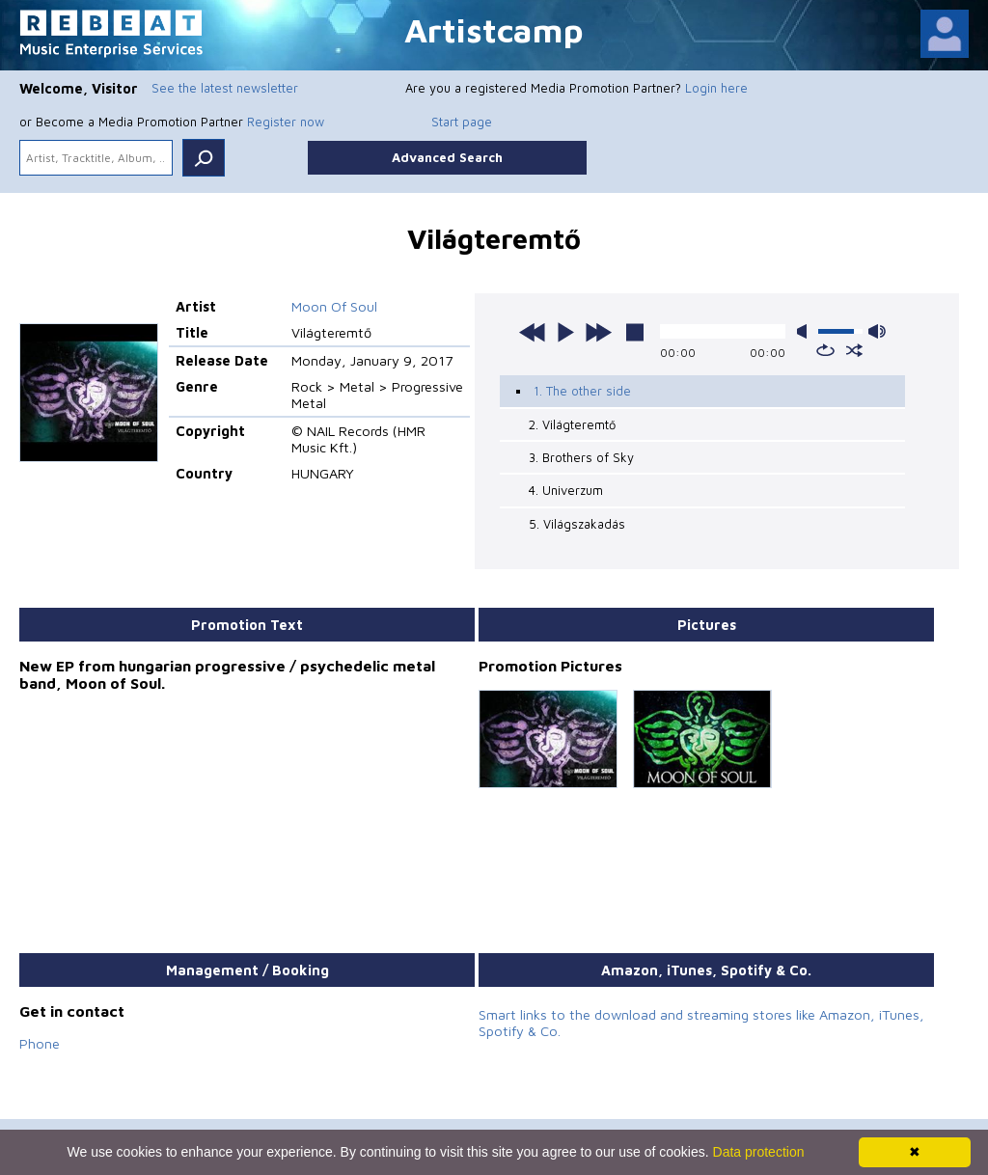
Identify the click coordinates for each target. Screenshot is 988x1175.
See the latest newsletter (224, 88)
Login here (716, 88)
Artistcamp (494, 29)
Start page (461, 121)
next (598, 331)
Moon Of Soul (334, 306)
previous (532, 331)
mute (805, 331)
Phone (39, 1043)
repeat (825, 350)
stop (634, 331)
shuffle (854, 350)
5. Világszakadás (577, 524)
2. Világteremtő (572, 424)
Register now (285, 121)
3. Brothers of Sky (581, 457)
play (565, 332)
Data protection (759, 1152)
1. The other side (582, 390)
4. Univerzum (566, 490)
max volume (877, 331)
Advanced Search (447, 157)
